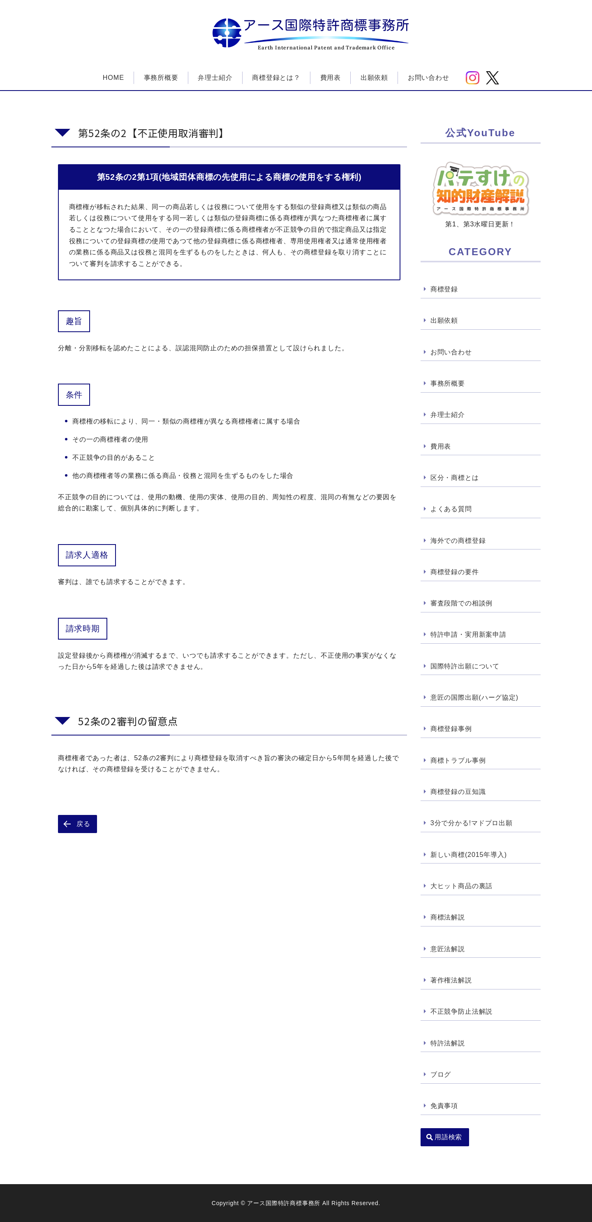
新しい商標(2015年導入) (468, 855)
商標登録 (444, 289)
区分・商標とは (454, 477)
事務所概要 (161, 77)
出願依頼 (374, 77)
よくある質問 (451, 509)
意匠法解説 (447, 949)
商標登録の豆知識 (458, 792)
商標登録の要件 (454, 571)
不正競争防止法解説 (461, 1012)
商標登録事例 (451, 729)
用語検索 (448, 1137)
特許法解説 (447, 1043)
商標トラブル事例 (458, 760)
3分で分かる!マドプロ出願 (471, 823)
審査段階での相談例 (461, 603)
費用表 (330, 77)
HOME (113, 77)
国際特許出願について (465, 666)
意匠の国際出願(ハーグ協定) (474, 697)
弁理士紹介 (215, 77)
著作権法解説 (451, 980)
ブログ (440, 1074)
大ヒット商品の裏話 (461, 886)
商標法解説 (447, 918)
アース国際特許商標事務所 (326, 25)
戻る (83, 823)
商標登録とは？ (276, 77)
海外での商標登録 (458, 540)
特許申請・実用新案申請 (468, 634)
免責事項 (444, 1106)
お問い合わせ (428, 77)
